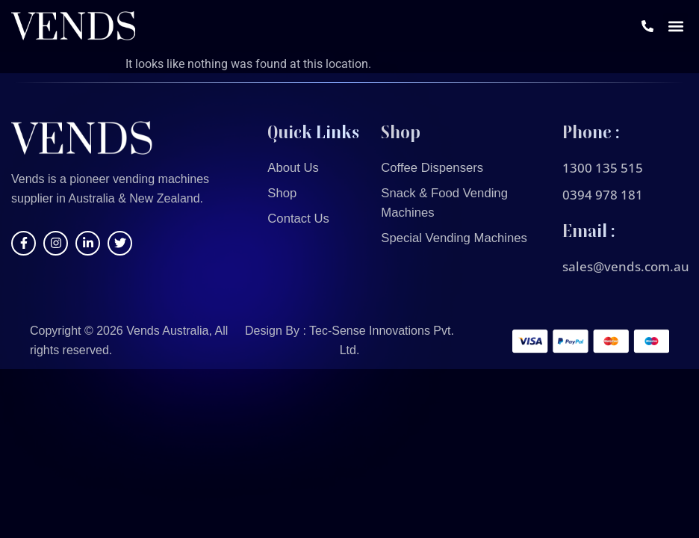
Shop (283, 193)
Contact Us (300, 218)
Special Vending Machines (459, 238)
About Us (295, 168)
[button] (675, 28)
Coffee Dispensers (436, 168)
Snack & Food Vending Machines (449, 203)
